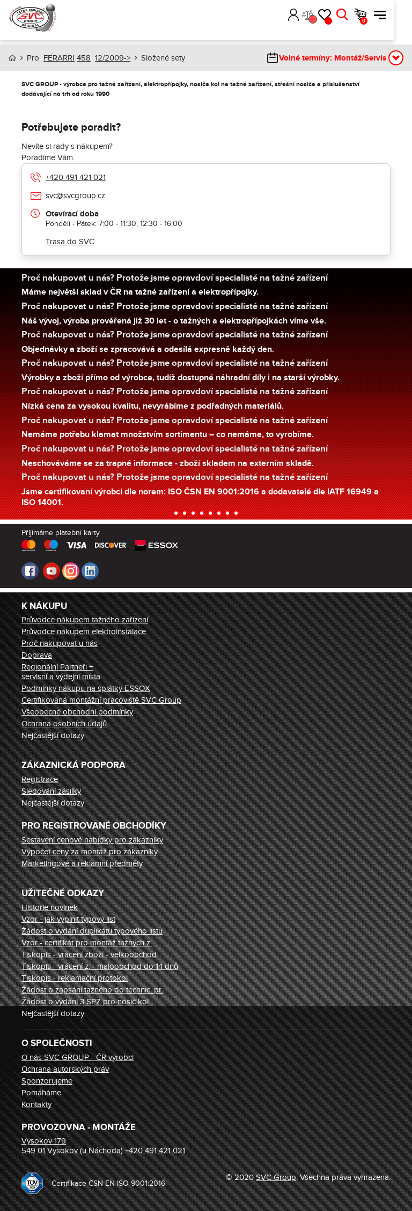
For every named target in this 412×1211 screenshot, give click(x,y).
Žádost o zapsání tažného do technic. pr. (92, 990)
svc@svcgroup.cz (75, 195)
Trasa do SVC (70, 241)
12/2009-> (112, 58)
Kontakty (36, 1104)
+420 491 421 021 (76, 177)
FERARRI (59, 58)
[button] (295, 15)
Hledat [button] (360, 15)
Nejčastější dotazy (52, 735)
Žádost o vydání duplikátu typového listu (92, 931)
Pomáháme (41, 1092)
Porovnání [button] (329, 19)
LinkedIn (90, 571)
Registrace (39, 779)
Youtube (51, 571)
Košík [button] (381, 21)
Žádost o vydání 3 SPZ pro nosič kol (85, 1001)
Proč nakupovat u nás (59, 643)
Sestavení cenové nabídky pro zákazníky (92, 840)
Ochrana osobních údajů (64, 723)
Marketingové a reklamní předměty (82, 863)
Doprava (36, 655)
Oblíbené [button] (346, 21)
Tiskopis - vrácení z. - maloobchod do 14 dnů (99, 966)
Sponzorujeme (46, 1081)
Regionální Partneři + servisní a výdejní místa (60, 671)
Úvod (12, 58)
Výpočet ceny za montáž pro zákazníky (89, 851)
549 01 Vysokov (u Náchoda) (72, 1150)
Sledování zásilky (51, 791)
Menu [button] (397, 15)
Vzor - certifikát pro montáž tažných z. (86, 942)
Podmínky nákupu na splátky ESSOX (85, 688)
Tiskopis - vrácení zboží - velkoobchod (89, 954)
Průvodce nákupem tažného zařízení (84, 620)
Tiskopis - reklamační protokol (74, 978)
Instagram (70, 571)
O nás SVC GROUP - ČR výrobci (77, 1057)
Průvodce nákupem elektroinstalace (83, 631)
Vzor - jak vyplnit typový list (68, 919)
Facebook (30, 571)
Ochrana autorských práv (65, 1069)
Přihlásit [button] (311, 15)
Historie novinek (49, 907)
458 (84, 58)
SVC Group (276, 1177)
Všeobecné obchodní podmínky (77, 712)
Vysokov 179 (43, 1141)
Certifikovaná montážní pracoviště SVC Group (101, 700)
